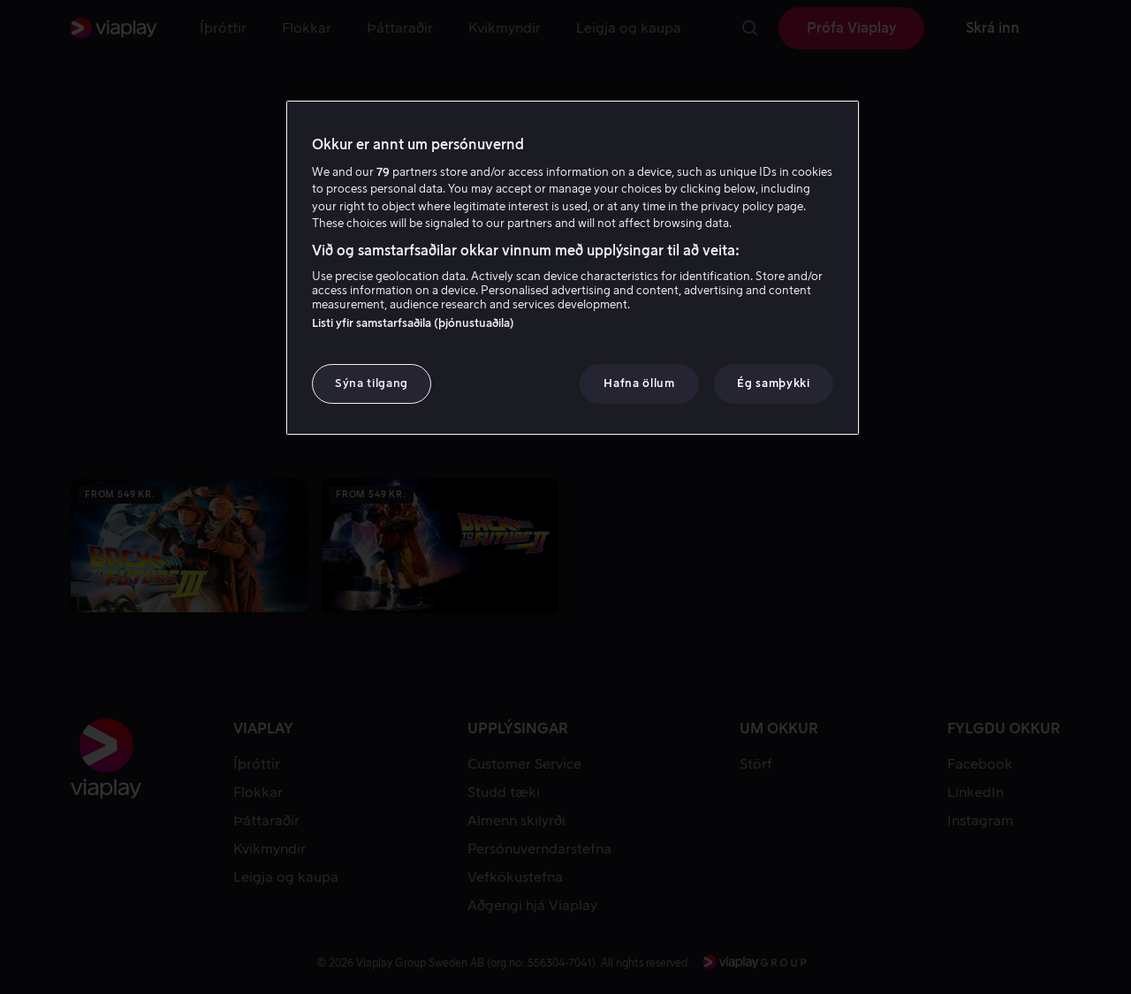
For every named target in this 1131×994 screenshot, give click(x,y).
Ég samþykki (773, 383)
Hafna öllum (638, 383)
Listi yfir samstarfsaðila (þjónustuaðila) (413, 323)
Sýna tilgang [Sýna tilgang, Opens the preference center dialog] (371, 383)
